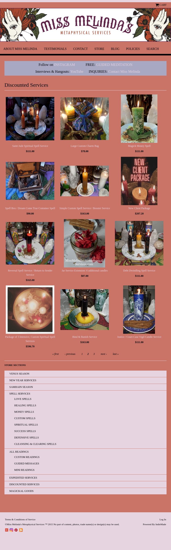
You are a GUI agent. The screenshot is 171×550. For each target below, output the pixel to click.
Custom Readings (26, 457)
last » (115, 354)
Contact (80, 49)
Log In (162, 519)
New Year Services (22, 380)
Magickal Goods (21, 491)
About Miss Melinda (20, 49)
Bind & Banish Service (84, 336)
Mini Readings (24, 469)
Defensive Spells (26, 437)
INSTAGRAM (64, 65)
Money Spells (24, 411)
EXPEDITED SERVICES (23, 477)
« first (55, 354)
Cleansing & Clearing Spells (35, 444)
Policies (133, 49)
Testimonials (55, 49)
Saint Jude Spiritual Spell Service (30, 145)
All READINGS (19, 451)
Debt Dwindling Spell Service (139, 270)
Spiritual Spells (26, 424)
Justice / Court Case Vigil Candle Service (139, 336)
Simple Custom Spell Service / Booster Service (84, 208)
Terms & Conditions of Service (20, 519)
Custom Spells (24, 418)
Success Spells (25, 431)
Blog (115, 49)
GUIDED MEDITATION (114, 65)
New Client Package (139, 208)
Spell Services (19, 393)
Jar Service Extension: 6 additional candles (85, 270)
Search (153, 49)
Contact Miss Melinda (124, 71)
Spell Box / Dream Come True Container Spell (30, 208)
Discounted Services (24, 484)
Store (99, 49)
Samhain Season (21, 387)
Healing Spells (25, 405)
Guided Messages (26, 463)
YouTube (76, 71)
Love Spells (22, 399)
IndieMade (160, 524)
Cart (163, 4)
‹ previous (70, 354)
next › (104, 354)
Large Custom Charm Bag (85, 145)
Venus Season (19, 373)
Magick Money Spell (139, 145)
